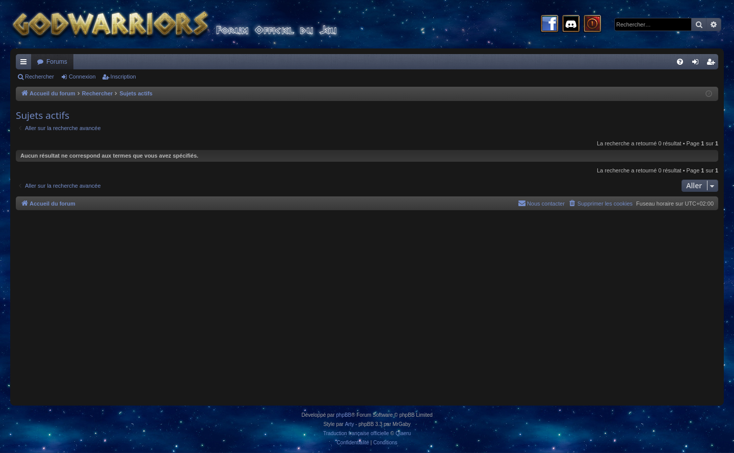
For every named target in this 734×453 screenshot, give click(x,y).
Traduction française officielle (356, 433)
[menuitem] (680, 61)
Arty (349, 424)
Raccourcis (25, 63)
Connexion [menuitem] (697, 63)
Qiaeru (403, 433)
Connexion (82, 76)
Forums (56, 61)
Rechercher (39, 76)
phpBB (343, 415)
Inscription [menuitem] (712, 63)
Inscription (123, 76)
